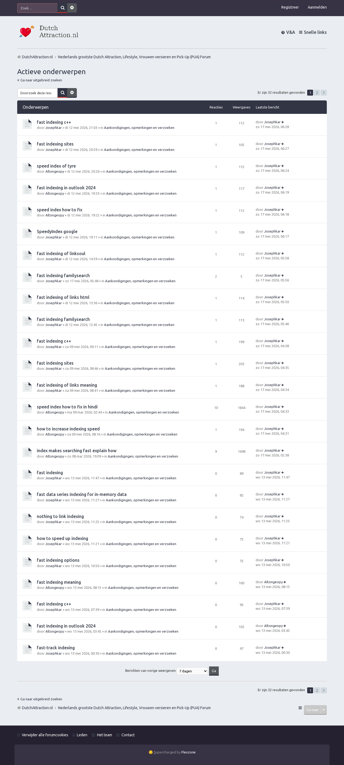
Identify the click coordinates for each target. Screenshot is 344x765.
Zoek (62, 8)
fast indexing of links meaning (67, 385)
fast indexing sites (55, 144)
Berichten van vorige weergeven (166, 670)
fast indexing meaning (59, 582)
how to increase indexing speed (68, 428)
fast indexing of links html (63, 297)
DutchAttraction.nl (37, 708)
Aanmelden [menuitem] (317, 7)
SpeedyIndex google (57, 231)
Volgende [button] (324, 93)
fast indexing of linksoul (61, 253)
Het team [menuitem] (104, 735)
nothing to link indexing (60, 516)
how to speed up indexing (62, 538)
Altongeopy (54, 171)
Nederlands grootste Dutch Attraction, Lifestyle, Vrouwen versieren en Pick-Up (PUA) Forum (134, 708)
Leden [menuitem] (82, 735)
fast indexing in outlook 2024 (66, 187)
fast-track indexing (56, 647)
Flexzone (188, 752)
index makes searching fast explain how (76, 450)
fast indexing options (58, 560)
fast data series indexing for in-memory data (82, 494)
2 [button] (317, 93)
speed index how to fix (59, 209)
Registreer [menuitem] (290, 7)
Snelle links (315, 32)
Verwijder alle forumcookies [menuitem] (45, 735)
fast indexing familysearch (63, 275)
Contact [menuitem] (128, 735)
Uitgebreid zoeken (72, 8)
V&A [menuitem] (290, 32)
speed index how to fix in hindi (67, 406)
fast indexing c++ (54, 122)
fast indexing (50, 472)
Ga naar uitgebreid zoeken (41, 80)
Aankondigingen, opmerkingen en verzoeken (139, 127)
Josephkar (53, 127)
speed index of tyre (56, 166)
